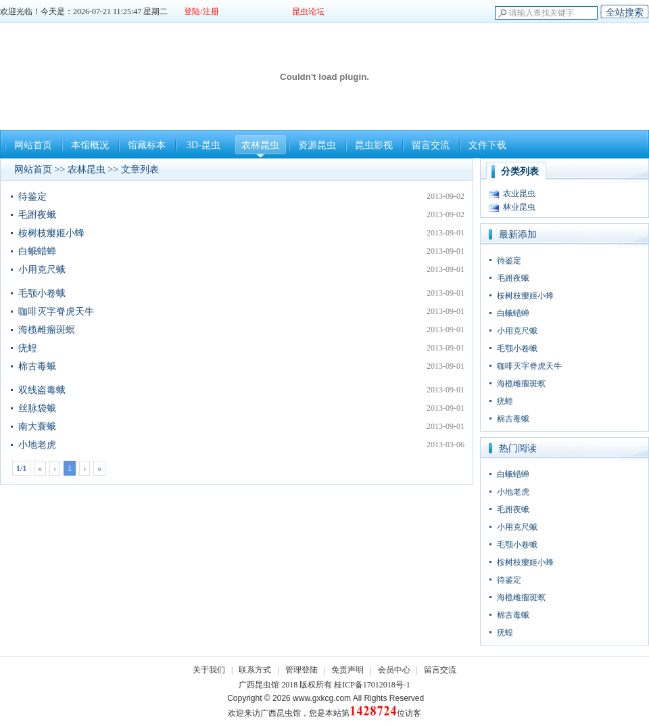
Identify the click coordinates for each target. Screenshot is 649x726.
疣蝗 (27, 348)
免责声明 (347, 670)
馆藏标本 (147, 145)
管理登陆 (301, 670)
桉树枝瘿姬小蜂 (51, 233)
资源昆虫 (317, 145)
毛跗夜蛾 (37, 215)
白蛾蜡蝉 (37, 251)
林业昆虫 (519, 207)
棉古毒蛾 (37, 366)
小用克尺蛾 (42, 270)
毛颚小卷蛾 (42, 293)
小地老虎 (37, 445)
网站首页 (33, 145)
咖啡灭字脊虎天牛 (56, 312)
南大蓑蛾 (37, 427)
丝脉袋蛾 (37, 408)
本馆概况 (90, 145)
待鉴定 (32, 196)
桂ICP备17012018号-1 (372, 684)
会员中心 (394, 670)
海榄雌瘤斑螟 (46, 330)
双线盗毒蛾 (42, 390)
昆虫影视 (374, 145)
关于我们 (209, 670)
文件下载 (487, 145)
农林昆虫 (260, 145)
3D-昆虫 (203, 145)
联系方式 (255, 670)
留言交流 (431, 145)
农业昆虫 (519, 193)
